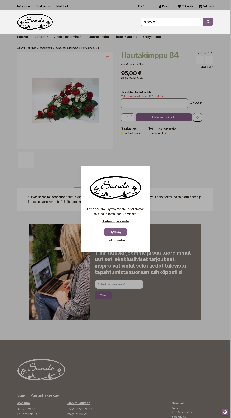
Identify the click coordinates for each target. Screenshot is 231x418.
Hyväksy (115, 231)
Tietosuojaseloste (115, 221)
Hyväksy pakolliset (115, 240)
